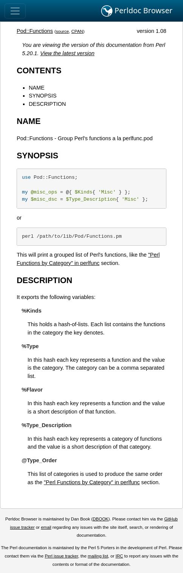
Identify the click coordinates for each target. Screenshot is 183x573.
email (46, 527)
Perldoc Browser (136, 11)
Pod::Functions (35, 31)
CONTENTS (39, 70)
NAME (37, 88)
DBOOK (101, 519)
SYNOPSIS (43, 96)
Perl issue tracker (61, 556)
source (62, 31)
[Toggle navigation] (15, 11)
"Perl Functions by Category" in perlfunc (92, 482)
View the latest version (67, 53)
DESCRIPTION (47, 104)
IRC (119, 556)
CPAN (77, 31)
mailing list (98, 556)
